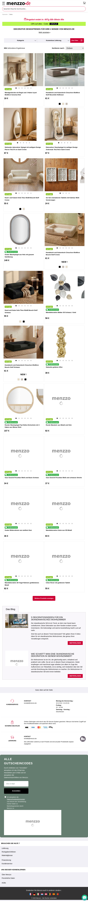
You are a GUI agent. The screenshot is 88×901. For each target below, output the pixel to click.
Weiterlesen (75, 643)
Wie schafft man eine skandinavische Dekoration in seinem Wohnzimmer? (52, 655)
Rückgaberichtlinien (9, 852)
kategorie (20, 40)
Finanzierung (6, 860)
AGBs (4, 883)
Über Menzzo (6, 874)
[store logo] (44, 3)
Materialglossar (7, 855)
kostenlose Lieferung (53, 40)
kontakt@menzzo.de (30, 738)
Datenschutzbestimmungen (16, 799)
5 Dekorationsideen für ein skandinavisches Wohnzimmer (48, 618)
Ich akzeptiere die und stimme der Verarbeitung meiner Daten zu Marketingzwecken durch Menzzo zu (15, 802)
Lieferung (5, 848)
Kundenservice (7, 864)
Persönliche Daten (8, 878)
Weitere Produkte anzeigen (44, 598)
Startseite (5, 14)
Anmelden (16, 791)
